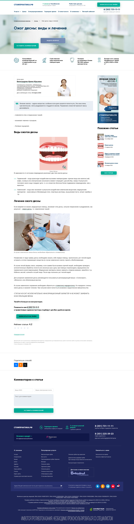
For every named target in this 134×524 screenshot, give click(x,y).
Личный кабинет (88, 11)
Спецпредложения (35, 11)
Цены (24, 11)
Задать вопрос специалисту (53, 41)
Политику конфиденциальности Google (70, 510)
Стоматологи (63, 11)
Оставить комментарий (26, 46)
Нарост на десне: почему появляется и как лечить (112, 154)
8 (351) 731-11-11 (112, 9)
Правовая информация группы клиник (46, 508)
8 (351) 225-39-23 (104, 433)
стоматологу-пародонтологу (65, 285)
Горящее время (50, 11)
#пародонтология (19, 334)
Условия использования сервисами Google (76, 510)
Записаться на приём (108, 4)
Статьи (36, 21)
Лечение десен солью (111, 163)
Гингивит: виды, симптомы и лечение (111, 136)
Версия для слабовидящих (78, 508)
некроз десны (27, 209)
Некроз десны (109, 145)
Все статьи (109, 173)
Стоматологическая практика (22, 21)
